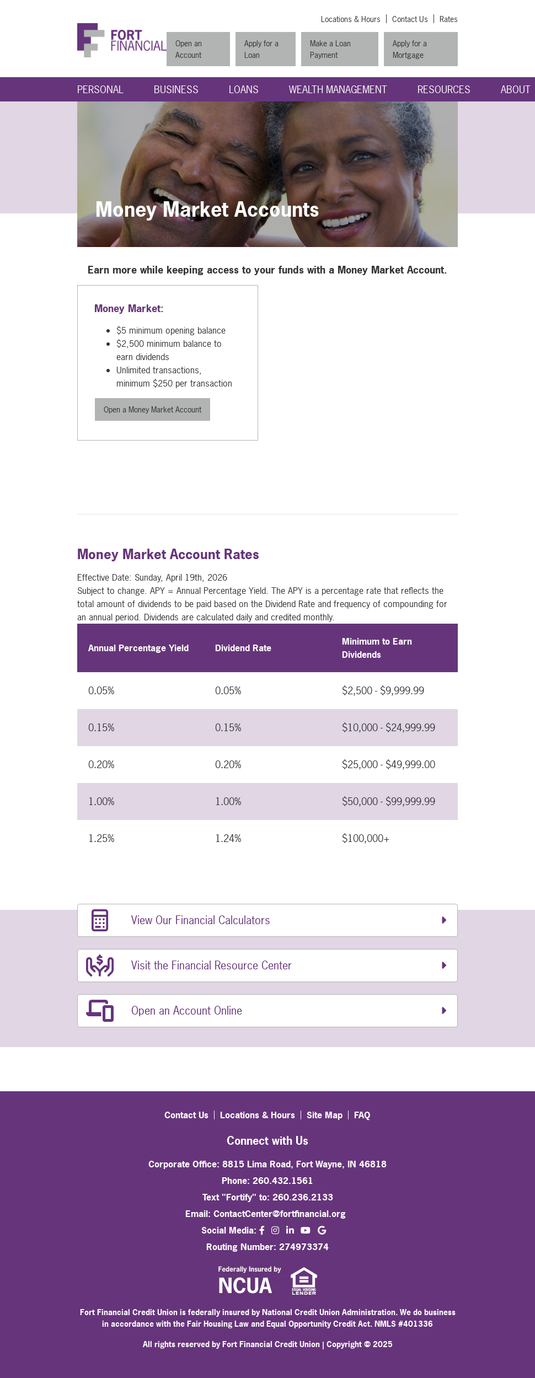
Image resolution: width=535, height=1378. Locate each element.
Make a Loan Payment (330, 49)
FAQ (362, 1115)
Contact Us (410, 19)
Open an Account (188, 49)
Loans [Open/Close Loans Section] (244, 89)
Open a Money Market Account (152, 409)
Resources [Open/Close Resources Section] (444, 89)
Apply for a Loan (261, 49)
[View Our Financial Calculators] (267, 920)
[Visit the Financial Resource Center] (267, 965)
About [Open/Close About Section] (516, 89)
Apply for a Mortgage (410, 49)
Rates (449, 19)
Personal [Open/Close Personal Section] (100, 89)
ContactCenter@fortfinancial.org (279, 1214)
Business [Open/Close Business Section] (176, 89)
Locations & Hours (351, 19)
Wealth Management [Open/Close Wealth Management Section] (338, 89)
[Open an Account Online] (267, 1010)
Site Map (325, 1115)
